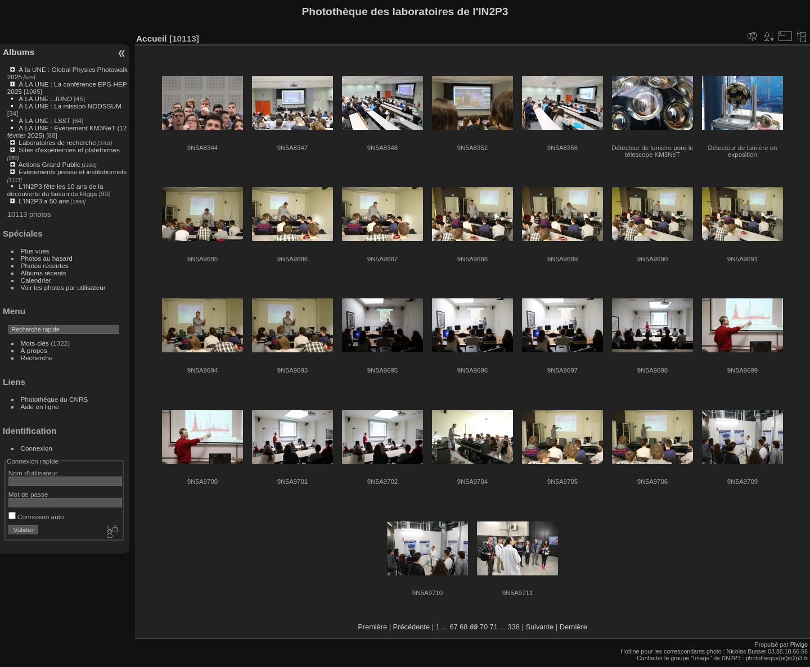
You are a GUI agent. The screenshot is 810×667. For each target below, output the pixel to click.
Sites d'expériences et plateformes (69, 149)
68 (463, 627)
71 (494, 627)
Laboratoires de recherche (57, 142)
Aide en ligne (40, 406)
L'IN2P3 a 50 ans (44, 201)
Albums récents (43, 272)
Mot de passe (28, 494)
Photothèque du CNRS (54, 399)
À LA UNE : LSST (44, 120)
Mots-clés (35, 343)
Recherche (37, 357)
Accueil (151, 38)
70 (484, 627)
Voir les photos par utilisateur (63, 287)
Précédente (411, 627)
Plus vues (35, 251)
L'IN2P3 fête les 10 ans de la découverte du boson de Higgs (55, 190)
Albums (18, 52)
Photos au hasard (47, 258)
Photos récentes (45, 265)
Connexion (36, 448)
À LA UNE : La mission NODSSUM (70, 106)
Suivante (539, 627)
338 (514, 627)
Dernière (573, 627)
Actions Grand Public (49, 164)
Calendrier (36, 280)
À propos (34, 350)
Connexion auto (36, 516)
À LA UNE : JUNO (46, 98)
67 (453, 627)
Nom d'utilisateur (32, 473)
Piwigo (799, 644)
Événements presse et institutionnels (73, 171)
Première (372, 627)
